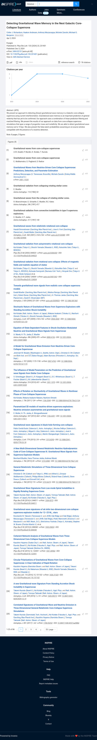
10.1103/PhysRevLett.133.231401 (23, 54)
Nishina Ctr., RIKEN (41, 548)
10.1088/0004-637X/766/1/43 (66, 461)
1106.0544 (47, 401)
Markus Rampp (54, 292)
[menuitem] (92, 4)
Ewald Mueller (19, 292)
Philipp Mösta (37, 477)
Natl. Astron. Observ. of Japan (34, 313)
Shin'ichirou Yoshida (48, 522)
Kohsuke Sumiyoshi (36, 271)
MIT (42, 298)
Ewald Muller (29, 232)
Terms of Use (48, 661)
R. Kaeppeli (38, 377)
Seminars (61, 9)
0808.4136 (51, 337)
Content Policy (48, 653)
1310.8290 (50, 440)
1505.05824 (49, 527)
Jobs (46, 9)
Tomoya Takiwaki (58, 495)
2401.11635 (24, 180)
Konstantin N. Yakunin (22, 516)
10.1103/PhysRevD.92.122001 (25, 554)
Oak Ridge (67, 516)
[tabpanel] (48, 389)
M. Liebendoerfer (35, 379)
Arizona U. (72, 519)
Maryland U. (18, 522)
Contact (48, 724)
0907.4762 (52, 361)
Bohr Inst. (21, 356)
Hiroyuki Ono (67, 271)
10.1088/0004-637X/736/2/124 (68, 401)
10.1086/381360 (71, 301)
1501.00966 (50, 551)
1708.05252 (47, 623)
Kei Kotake (18, 247)
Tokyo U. (26, 247)
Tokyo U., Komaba (65, 522)
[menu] (88, 4)
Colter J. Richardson (14, 32)
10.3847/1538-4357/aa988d (68, 623)
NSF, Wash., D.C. (33, 522)
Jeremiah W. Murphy (22, 353)
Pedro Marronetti (60, 519)
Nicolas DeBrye (60, 428)
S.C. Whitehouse (58, 377)
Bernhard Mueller (20, 458)
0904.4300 (55, 319)
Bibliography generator (48, 697)
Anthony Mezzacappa (46, 32)
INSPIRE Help (48, 679)
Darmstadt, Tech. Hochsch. (37, 615)
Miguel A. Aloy (34, 431)
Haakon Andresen (30, 32)
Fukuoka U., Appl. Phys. (47, 498)
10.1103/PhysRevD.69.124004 (25, 280)
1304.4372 (49, 501)
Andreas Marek (51, 458)
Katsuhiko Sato (65, 247)
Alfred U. (55, 474)
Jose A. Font (58, 229)
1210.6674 (47, 482)
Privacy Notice (48, 657)
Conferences (79, 9)
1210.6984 (46, 461)
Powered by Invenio (8, 736)
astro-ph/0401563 (50, 277)
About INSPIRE (48, 649)
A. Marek (17, 334)
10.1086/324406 (20, 238)
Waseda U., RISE (51, 247)
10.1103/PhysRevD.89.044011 (25, 503)
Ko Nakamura (33, 569)
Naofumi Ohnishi (49, 398)
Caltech (77, 353)
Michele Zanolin (62, 32)
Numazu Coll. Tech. (53, 271)
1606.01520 (53, 575)
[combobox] (55, 4)
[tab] (14, 141)
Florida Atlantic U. (30, 524)
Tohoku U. (66, 313)
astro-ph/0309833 (53, 301)
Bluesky (48, 715)
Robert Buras (23, 295)
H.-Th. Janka (26, 334)
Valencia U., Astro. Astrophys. (40, 428)
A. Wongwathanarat (39, 413)
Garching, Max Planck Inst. (41, 229)
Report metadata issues (48, 684)
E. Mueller (36, 334)
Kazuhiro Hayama (20, 543)
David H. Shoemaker (32, 298)
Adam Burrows (49, 356)
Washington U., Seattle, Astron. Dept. (45, 353)
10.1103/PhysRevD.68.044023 (25, 256)
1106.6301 (51, 416)
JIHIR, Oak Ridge (52, 516)
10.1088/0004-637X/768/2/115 (68, 482)
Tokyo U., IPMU (42, 474)
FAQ (48, 675)
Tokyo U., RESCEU (21, 271)
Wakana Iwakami (54, 313)
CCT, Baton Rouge (35, 356)
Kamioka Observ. (35, 566)
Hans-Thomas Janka (36, 458)
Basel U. (29, 377)
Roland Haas (57, 477)
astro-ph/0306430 (50, 253)
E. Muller (17, 413)
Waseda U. (49, 268)
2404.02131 (17, 51)
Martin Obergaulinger (51, 434)
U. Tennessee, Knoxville (41, 174)
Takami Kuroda (19, 495)
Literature (16, 9)
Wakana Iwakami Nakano (33, 398)
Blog (48, 711)
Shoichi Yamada (37, 247)
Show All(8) (19, 35)
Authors (32, 9)
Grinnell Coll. (35, 479)
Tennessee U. (37, 516)
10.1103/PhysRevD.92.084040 (25, 530)
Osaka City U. (34, 543)
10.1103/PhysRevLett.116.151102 (27, 578)
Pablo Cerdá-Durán (21, 428)
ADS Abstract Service (21, 57)
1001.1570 (51, 382)
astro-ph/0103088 (58, 235)
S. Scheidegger (19, 377)
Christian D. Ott (67, 353)
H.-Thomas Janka (59, 295)
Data (40, 13)
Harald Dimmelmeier (22, 229)
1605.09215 (52, 596)
